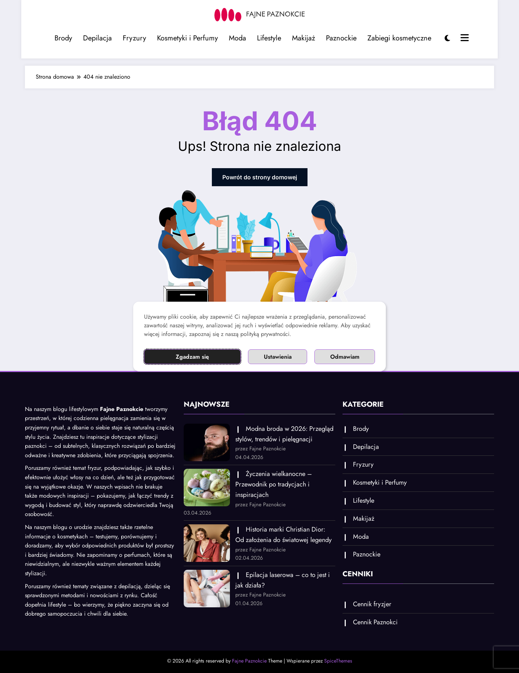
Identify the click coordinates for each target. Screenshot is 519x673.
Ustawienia (278, 357)
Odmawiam (344, 357)
